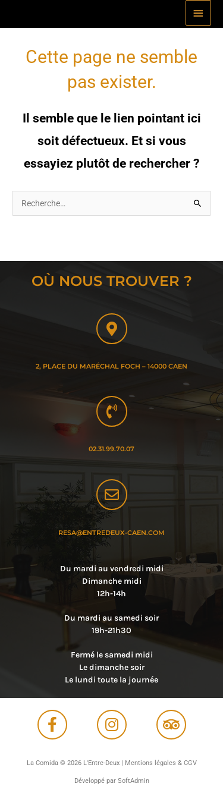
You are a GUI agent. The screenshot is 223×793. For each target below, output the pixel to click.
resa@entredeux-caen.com (111, 532)
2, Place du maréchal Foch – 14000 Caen (111, 366)
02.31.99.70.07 (111, 449)
